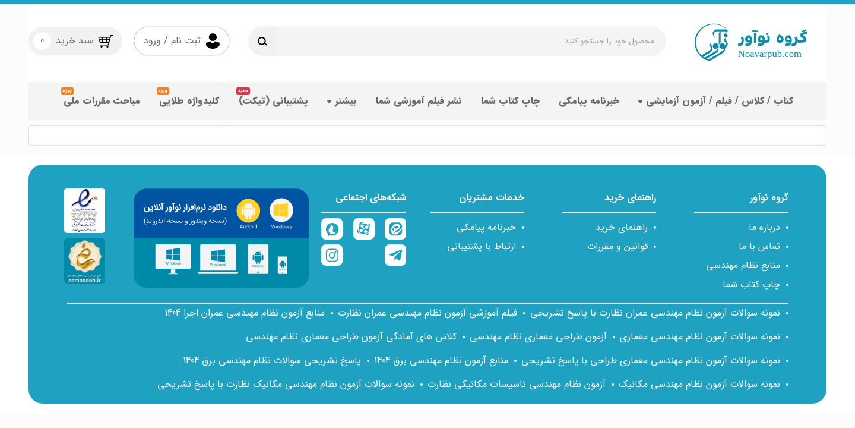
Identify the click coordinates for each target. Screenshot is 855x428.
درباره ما (764, 227)
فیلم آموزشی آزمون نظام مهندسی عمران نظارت (427, 313)
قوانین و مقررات (617, 246)
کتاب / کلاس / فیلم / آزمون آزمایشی (715, 104)
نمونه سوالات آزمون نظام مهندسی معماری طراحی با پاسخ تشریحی (650, 360)
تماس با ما (759, 246)
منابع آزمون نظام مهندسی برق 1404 (441, 360)
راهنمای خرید (622, 227)
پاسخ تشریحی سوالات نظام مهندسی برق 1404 (272, 360)
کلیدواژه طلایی (189, 104)
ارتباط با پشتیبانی (481, 246)
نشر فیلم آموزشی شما (419, 104)
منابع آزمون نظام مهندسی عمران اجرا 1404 (244, 313)
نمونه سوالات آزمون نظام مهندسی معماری (700, 336)
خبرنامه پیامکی (589, 104)
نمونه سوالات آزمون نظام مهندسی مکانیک (699, 384)
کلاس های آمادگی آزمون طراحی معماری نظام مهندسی (351, 336)
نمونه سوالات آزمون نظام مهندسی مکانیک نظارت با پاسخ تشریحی (285, 384)
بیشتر (342, 104)
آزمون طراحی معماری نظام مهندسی (538, 336)
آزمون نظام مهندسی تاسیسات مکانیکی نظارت (517, 384)
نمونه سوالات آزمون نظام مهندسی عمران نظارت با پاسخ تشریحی (655, 313)
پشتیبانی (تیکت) (273, 104)
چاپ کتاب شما (510, 104)
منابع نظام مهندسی (743, 265)
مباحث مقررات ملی (102, 104)
